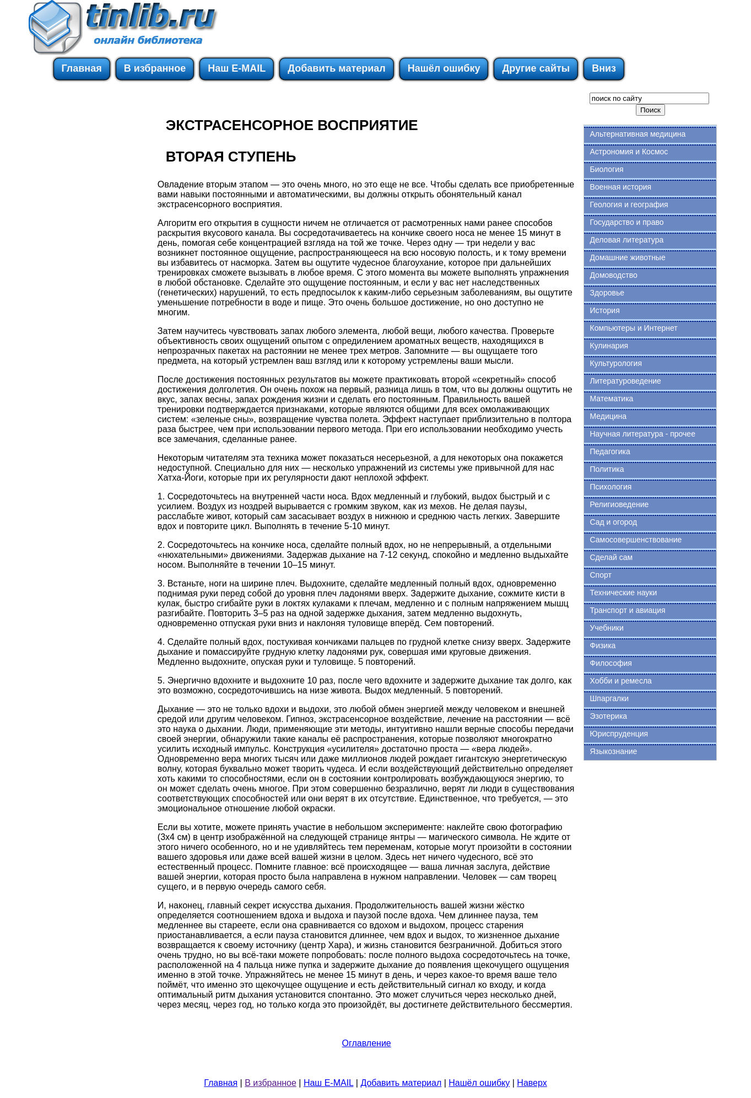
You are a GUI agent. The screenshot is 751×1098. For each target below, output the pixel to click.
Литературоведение (625, 380)
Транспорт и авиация (627, 610)
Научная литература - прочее (642, 433)
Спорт (600, 574)
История (604, 310)
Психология (610, 486)
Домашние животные (627, 257)
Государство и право (626, 222)
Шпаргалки (609, 698)
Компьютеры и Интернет (633, 328)
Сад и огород (613, 522)
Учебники (606, 627)
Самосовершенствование (636, 539)
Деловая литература (626, 239)
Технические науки (623, 592)
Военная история (620, 186)
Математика (611, 398)
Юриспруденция (619, 733)
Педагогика (610, 451)
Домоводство (613, 275)
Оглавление (366, 1043)
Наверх (532, 1083)
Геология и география (629, 204)
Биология (606, 169)
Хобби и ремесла (620, 680)
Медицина (608, 416)
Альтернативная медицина (637, 134)
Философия (610, 663)
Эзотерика (608, 716)
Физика (602, 645)
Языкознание (613, 751)
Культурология (616, 363)
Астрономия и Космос (629, 151)
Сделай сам (611, 557)
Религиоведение (619, 504)
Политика (607, 469)
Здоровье (607, 292)
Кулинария (609, 345)
